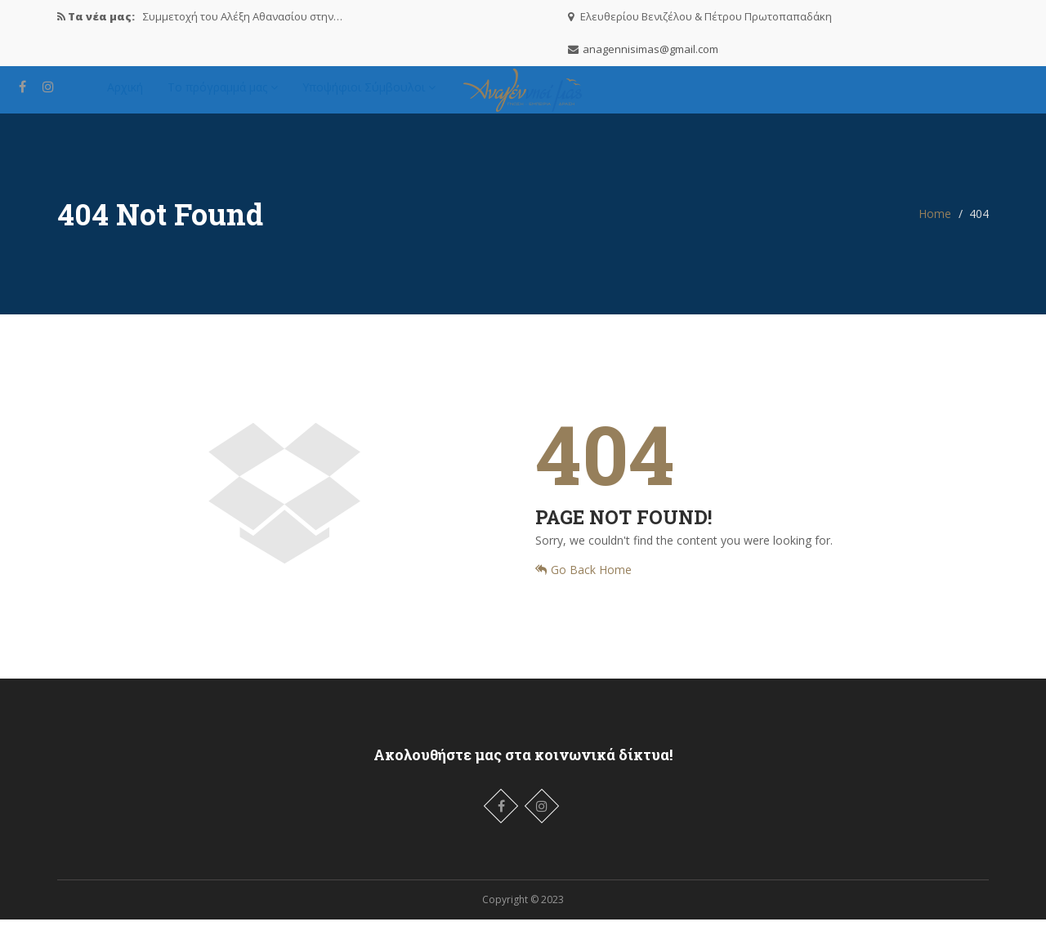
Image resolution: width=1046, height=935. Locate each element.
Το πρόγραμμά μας (223, 94)
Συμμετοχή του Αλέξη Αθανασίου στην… (242, 16)
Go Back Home (583, 585)
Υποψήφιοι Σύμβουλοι (369, 94)
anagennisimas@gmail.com (650, 49)
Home (935, 229)
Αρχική (125, 94)
